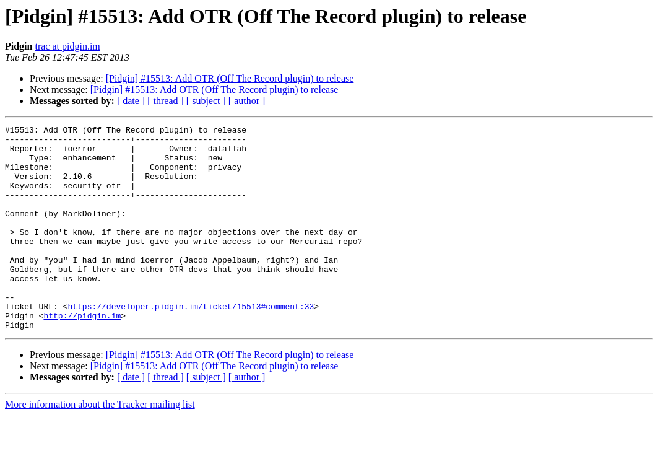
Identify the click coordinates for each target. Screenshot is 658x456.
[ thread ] (165, 100)
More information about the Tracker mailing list (100, 445)
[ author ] (247, 100)
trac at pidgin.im (67, 46)
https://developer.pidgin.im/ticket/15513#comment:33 (190, 343)
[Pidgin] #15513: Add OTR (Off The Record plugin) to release (230, 78)
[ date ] (131, 100)
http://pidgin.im (82, 354)
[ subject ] (206, 100)
